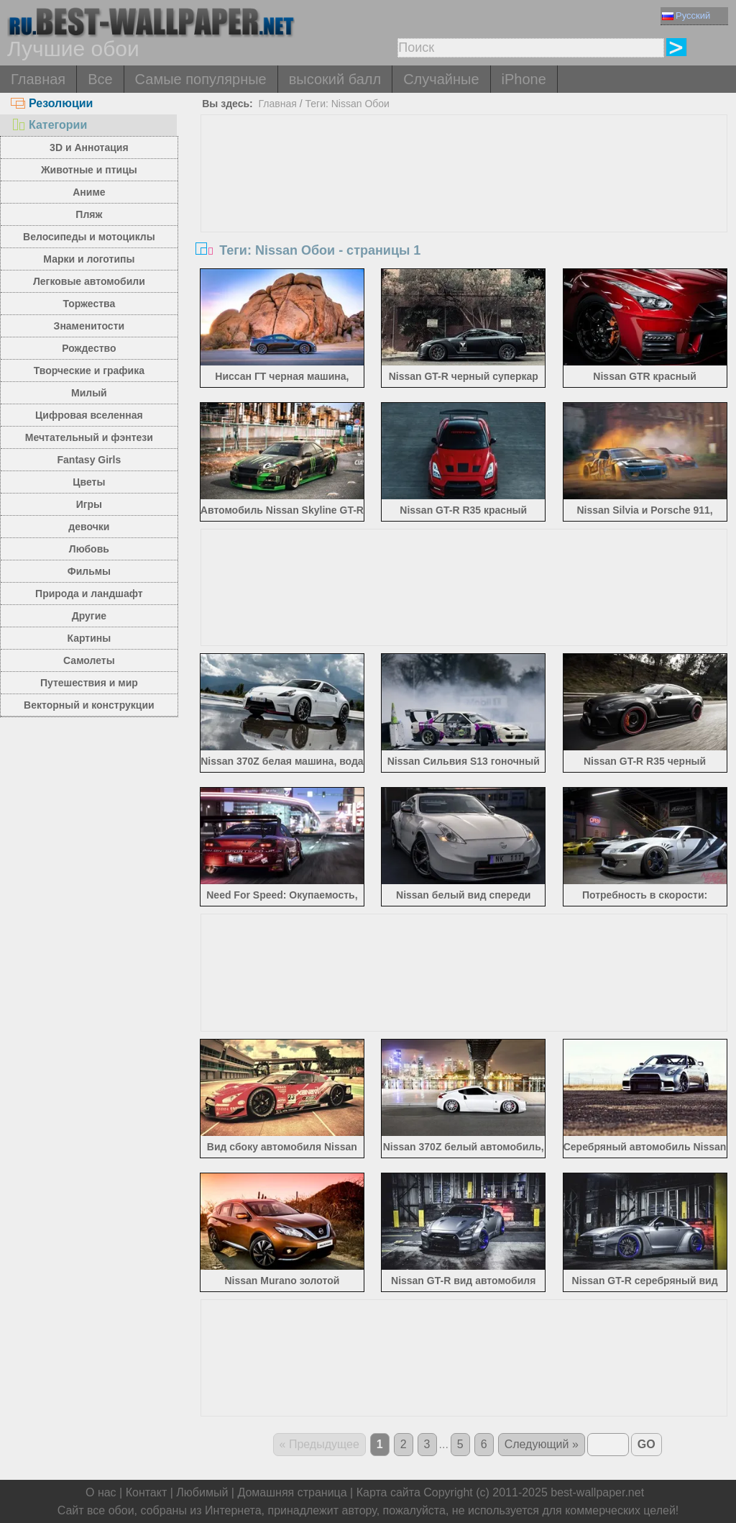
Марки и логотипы (88, 259)
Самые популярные (201, 79)
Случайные (441, 79)
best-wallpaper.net (597, 1492)
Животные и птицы (89, 170)
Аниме (89, 192)
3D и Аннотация (89, 147)
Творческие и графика (89, 370)
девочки (88, 526)
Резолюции (52, 103)
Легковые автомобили (89, 281)
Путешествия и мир (89, 682)
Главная (38, 79)
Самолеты (89, 660)
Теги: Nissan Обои (347, 103)
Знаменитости (89, 326)
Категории (49, 125)
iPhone (524, 79)
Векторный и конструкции (89, 705)
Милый (89, 393)
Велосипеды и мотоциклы (89, 236)
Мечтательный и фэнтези (89, 437)
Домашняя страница (291, 1492)
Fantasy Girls (89, 459)
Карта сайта (388, 1492)
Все (100, 79)
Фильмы (89, 571)
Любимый (202, 1492)
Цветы (89, 482)
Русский (686, 15)
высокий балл (335, 79)
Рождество (89, 348)
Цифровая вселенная (89, 415)
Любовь (89, 549)
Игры (89, 504)
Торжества (89, 303)
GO (647, 1444)
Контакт (146, 1492)
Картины (89, 638)
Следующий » (542, 1444)
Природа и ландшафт (89, 593)
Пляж (88, 214)
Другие (89, 616)
